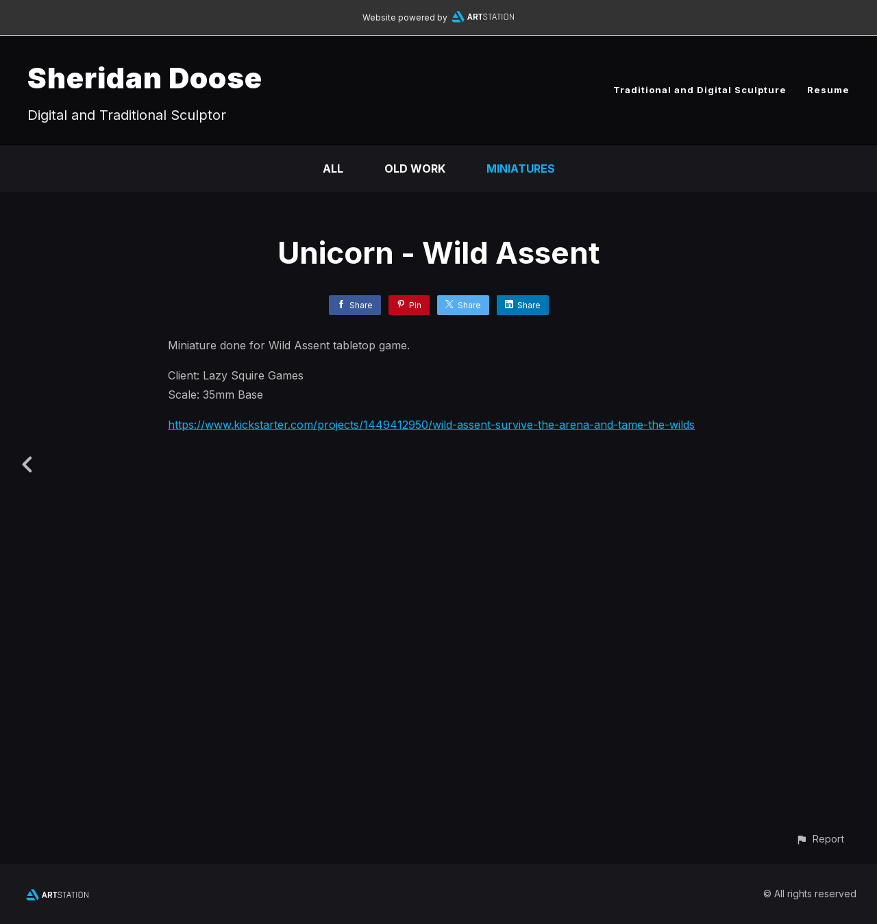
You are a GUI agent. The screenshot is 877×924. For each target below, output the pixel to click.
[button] (820, 839)
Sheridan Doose (144, 77)
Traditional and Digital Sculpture (700, 89)
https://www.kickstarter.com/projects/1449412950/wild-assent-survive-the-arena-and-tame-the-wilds (431, 425)
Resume (828, 89)
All (333, 168)
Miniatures (520, 168)
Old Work (414, 168)
